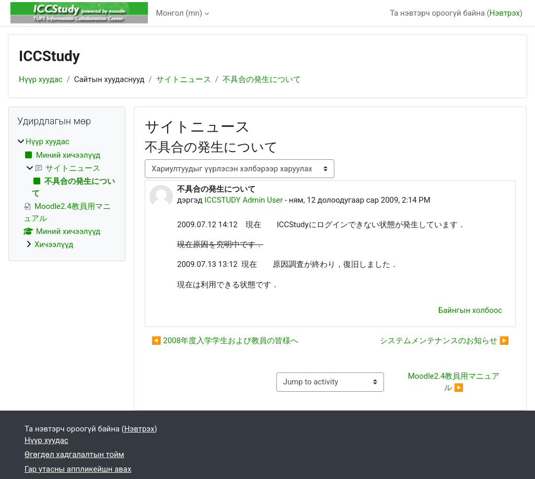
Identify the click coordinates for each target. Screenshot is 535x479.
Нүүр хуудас (41, 79)
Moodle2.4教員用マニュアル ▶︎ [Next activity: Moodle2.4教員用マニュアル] (454, 381)
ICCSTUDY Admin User (243, 200)
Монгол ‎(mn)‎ (179, 13)
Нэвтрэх (505, 13)
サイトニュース (183, 79)
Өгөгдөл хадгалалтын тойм (74, 454)
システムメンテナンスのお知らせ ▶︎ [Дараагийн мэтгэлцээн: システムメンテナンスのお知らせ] (444, 340)
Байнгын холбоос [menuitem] (470, 310)
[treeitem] (67, 193)
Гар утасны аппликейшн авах (78, 469)
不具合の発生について (262, 79)
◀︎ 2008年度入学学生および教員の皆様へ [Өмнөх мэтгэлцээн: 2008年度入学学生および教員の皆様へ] (225, 340)
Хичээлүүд (53, 244)
